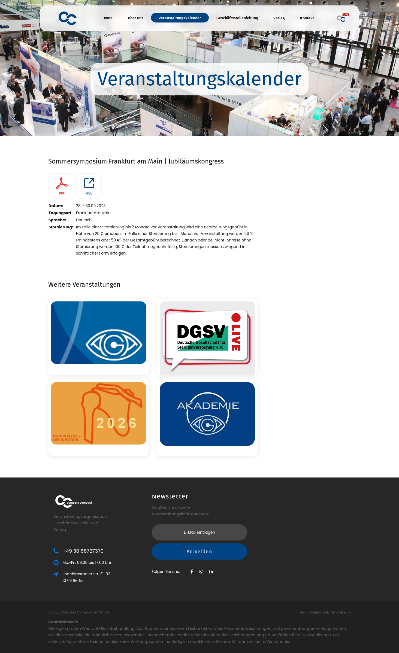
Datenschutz (319, 612)
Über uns (135, 18)
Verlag (279, 18)
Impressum (341, 612)
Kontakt (307, 18)
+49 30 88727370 (97, 551)
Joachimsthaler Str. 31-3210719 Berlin (100, 577)
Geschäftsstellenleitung (237, 18)
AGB (303, 612)
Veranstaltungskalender (180, 18)
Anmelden (199, 533)
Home (107, 18)
